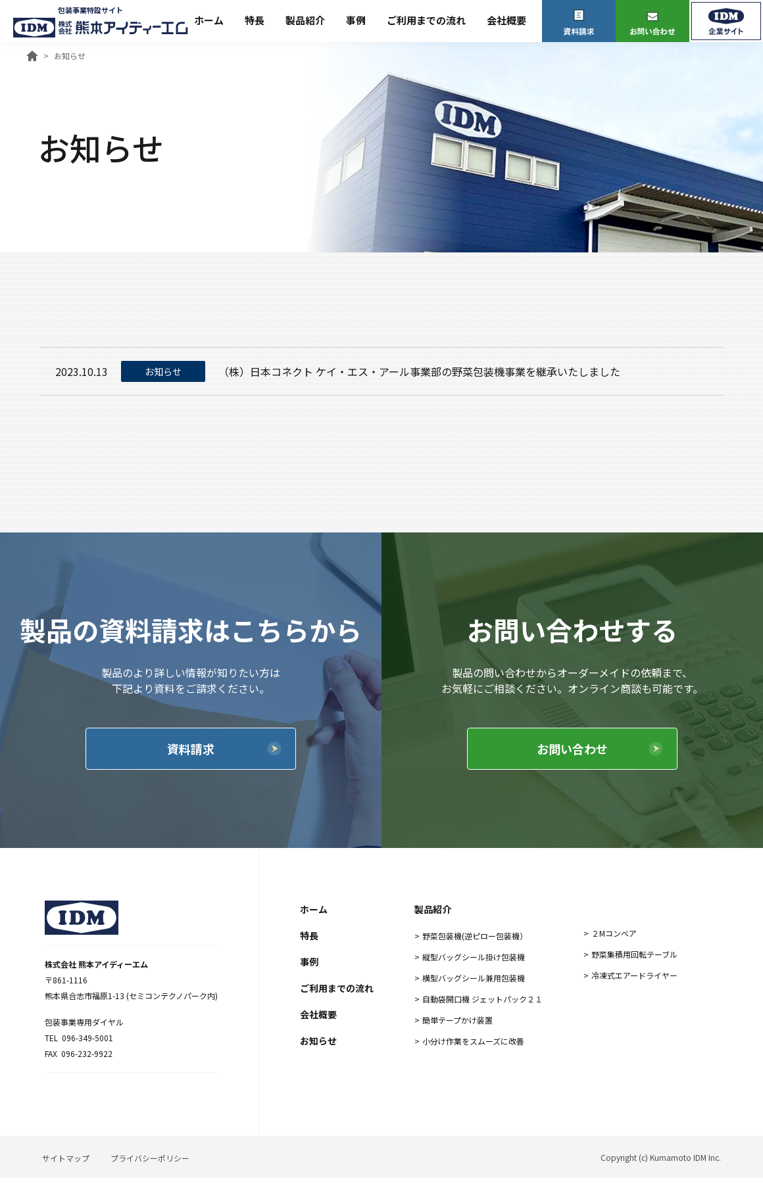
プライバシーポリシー (150, 1158)
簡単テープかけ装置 (457, 1019)
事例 (356, 20)
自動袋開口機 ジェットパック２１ (482, 998)
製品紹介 (305, 20)
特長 (254, 20)
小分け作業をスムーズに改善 (473, 1040)
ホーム (209, 20)
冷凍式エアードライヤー (634, 975)
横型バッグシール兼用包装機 (473, 977)
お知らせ (318, 1040)
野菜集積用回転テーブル (634, 954)
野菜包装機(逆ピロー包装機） (475, 935)
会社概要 (506, 20)
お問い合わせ (572, 748)
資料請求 (190, 748)
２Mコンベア (614, 933)
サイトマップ (65, 1158)
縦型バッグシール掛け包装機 (473, 956)
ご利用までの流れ (426, 20)
